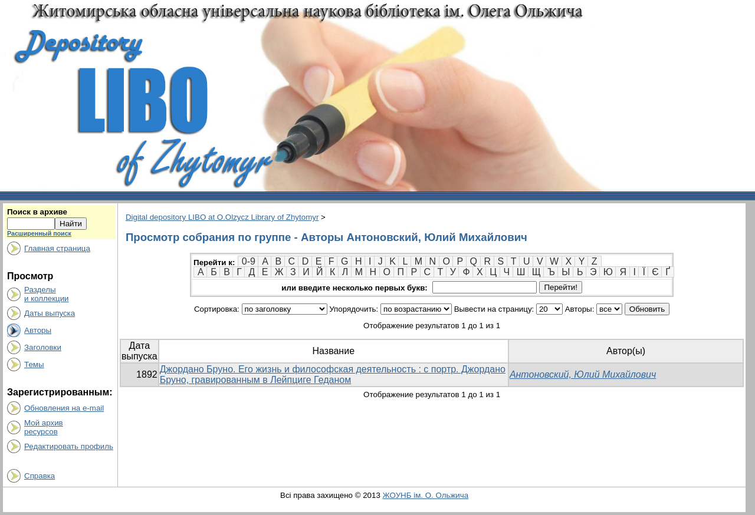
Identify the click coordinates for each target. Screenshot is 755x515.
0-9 (248, 261)
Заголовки (42, 347)
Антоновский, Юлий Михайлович (583, 374)
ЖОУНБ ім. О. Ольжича (426, 495)
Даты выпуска (49, 313)
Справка (39, 475)
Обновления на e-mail (64, 408)
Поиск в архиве (37, 211)
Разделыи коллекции (46, 294)
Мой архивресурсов (43, 427)
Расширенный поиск (39, 233)
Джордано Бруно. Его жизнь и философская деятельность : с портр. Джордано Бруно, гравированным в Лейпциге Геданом (332, 374)
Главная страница (57, 248)
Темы (34, 364)
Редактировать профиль (68, 446)
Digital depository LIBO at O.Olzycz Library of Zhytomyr (222, 217)
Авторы (37, 330)
